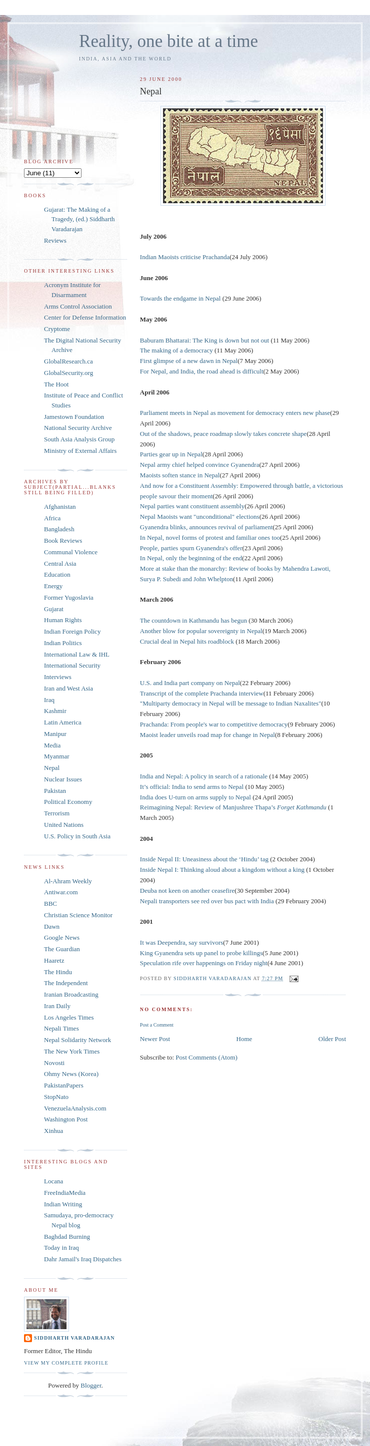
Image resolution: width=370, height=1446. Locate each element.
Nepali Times (61, 1028)
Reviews (55, 240)
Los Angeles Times (69, 1017)
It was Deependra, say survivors (181, 942)
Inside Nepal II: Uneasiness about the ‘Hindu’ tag (205, 859)
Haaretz (54, 960)
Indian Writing (63, 1204)
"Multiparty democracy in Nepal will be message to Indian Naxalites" (231, 703)
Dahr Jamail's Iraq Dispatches (83, 1259)
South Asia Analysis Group (79, 439)
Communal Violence (71, 552)
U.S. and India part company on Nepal (190, 683)
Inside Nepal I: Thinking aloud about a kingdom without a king (223, 869)
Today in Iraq (61, 1247)
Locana (53, 1181)
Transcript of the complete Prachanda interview (202, 693)
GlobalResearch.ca (68, 361)
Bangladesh (59, 529)
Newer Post (155, 1039)
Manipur (55, 733)
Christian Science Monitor (78, 915)
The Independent (66, 983)
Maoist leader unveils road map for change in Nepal (207, 734)
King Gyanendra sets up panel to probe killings (201, 953)
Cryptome (57, 329)
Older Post (332, 1039)
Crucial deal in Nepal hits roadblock (188, 641)
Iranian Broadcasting (71, 994)
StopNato (56, 1096)
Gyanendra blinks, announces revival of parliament (206, 527)
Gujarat (54, 609)
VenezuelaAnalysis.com (75, 1108)
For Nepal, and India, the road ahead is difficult (202, 371)
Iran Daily (57, 1006)
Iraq (49, 700)
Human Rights (63, 620)
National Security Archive (78, 427)
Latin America (63, 722)
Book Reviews (63, 540)
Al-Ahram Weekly (68, 881)
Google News (62, 937)
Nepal (52, 767)
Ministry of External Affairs (80, 450)
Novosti (54, 1063)
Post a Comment (157, 1025)
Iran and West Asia (68, 688)
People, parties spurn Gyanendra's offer (191, 548)
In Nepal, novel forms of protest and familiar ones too (210, 537)
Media (52, 745)
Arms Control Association (78, 306)
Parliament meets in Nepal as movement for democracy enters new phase (235, 412)
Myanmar (57, 756)
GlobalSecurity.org (68, 372)
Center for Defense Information (85, 317)
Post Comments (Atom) (207, 1057)
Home (244, 1039)
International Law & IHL (77, 654)
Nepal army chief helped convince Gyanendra (200, 464)
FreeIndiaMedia (65, 1192)
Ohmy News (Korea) (71, 1074)
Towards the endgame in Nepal (181, 298)
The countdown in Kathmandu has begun (194, 620)
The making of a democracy (176, 350)
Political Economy (68, 801)
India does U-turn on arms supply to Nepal (196, 797)
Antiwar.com (61, 892)
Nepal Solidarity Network (77, 1040)
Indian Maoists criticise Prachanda (185, 257)
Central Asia (60, 563)
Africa (52, 518)
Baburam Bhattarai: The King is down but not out (204, 340)
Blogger (90, 1385)
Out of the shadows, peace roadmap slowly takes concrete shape (223, 433)
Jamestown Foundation (74, 416)
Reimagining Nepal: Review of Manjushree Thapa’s (234, 807)
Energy (53, 586)
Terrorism (57, 813)
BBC (50, 903)
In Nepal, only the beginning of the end (191, 558)
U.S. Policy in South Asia (77, 836)
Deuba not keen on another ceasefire (187, 890)
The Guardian (62, 949)
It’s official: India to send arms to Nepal (193, 786)
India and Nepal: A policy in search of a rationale (204, 776)
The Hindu (58, 972)
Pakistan (55, 790)
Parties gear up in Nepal (171, 454)
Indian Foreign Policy (72, 631)
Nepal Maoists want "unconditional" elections (200, 516)
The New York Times (72, 1051)
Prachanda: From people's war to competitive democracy (214, 724)
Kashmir (55, 711)
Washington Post (66, 1119)
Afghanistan (60, 506)
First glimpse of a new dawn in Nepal (189, 360)
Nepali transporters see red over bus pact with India (207, 901)
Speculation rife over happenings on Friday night (204, 963)
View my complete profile (66, 1363)
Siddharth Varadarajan (74, 1338)
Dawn (52, 926)
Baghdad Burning (67, 1236)
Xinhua (53, 1130)
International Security (72, 665)
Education (57, 574)
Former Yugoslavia (69, 597)
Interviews (58, 677)
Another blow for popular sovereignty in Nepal (201, 631)
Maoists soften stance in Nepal (180, 475)
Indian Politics (63, 643)
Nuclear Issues (63, 779)
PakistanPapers (64, 1085)
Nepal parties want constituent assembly (192, 506)
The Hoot (56, 384)
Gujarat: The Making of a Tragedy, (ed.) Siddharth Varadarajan (79, 219)
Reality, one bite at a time (168, 41)
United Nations (64, 824)
